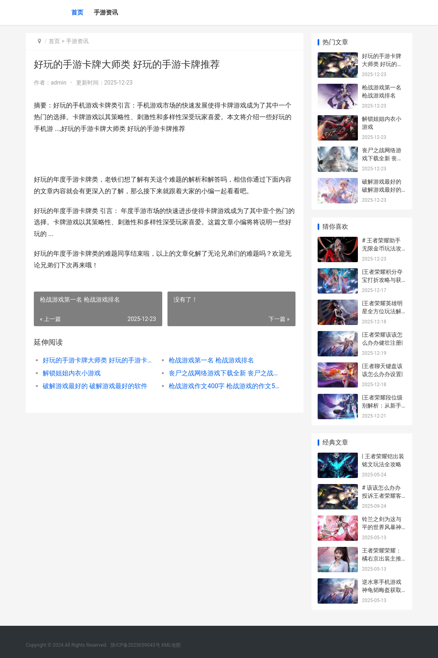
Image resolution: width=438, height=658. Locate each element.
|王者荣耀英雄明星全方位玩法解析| (382, 311)
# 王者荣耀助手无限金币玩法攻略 (381, 248)
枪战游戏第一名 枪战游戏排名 (211, 360)
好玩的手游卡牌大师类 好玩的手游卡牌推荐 (99, 360)
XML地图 (171, 645)
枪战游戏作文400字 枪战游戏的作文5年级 (225, 386)
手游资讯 (106, 12)
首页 (77, 12)
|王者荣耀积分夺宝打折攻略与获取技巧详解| (382, 280)
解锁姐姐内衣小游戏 (72, 373)
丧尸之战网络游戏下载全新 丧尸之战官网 (225, 373)
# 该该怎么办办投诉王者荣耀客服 (381, 495)
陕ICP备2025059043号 (135, 645)
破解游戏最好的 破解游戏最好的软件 (95, 386)
